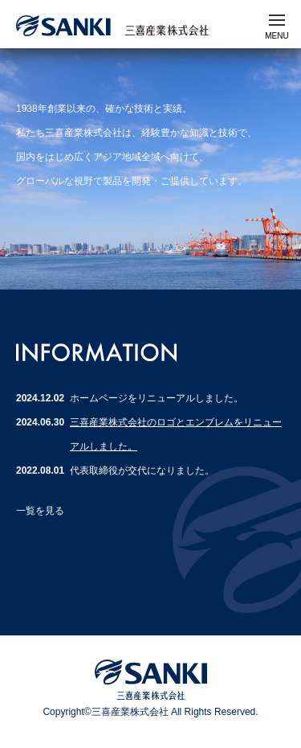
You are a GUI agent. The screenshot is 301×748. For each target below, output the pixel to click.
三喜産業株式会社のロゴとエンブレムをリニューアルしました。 (176, 434)
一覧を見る (40, 510)
